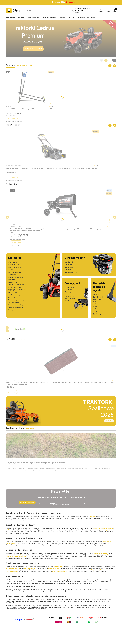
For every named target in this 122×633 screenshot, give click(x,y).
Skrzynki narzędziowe (97, 570)
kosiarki (95, 528)
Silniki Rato (68, 264)
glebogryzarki (103, 528)
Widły (95, 306)
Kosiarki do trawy (14, 264)
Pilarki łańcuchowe (14, 272)
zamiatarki (9, 530)
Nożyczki (96, 309)
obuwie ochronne (29, 568)
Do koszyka (11, 119)
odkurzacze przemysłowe (60, 571)
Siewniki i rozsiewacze (15, 307)
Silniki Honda (69, 267)
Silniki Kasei (69, 269)
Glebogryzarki (13, 274)
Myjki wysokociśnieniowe (16, 290)
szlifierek (104, 553)
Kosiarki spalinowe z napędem (13, 165)
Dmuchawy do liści (14, 287)
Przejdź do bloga (31, 428)
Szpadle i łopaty (98, 297)
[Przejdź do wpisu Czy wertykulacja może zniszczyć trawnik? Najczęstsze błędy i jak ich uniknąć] (61, 445)
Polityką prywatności (64, 504)
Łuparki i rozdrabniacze (16, 226)
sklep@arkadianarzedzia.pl (83, 8)
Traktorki (11, 269)
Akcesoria (8, 106)
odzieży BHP (58, 566)
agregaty (13, 543)
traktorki (110, 528)
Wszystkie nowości (22, 339)
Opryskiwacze (13, 292)
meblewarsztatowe (12, 571)
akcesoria (11, 297)
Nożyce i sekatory (14, 282)
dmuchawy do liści (105, 530)
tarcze (16, 556)
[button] (67, 10)
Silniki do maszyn (75, 257)
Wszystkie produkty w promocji (26, 65)
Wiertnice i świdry (14, 295)
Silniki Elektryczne (71, 272)
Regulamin (52, 503)
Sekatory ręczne (98, 314)
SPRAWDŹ (109, 420)
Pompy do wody (13, 310)
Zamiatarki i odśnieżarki (16, 285)
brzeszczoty (23, 556)
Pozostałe (11, 280)
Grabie (95, 311)
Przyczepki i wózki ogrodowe (18, 305)
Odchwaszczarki (13, 302)
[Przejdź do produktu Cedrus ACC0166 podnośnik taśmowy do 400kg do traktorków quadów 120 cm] (29, 87)
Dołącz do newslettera (27, 503)
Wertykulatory (13, 262)
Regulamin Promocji (61, 4)
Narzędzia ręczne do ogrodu (17, 300)
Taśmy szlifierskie (10, 380)
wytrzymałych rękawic (13, 568)
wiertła (90, 555)
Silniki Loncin (69, 262)
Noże (95, 304)
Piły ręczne (96, 294)
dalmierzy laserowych (21, 555)
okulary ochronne (53, 568)
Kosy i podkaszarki (14, 267)
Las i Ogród (14, 257)
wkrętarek (97, 553)
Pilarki (104, 541)
